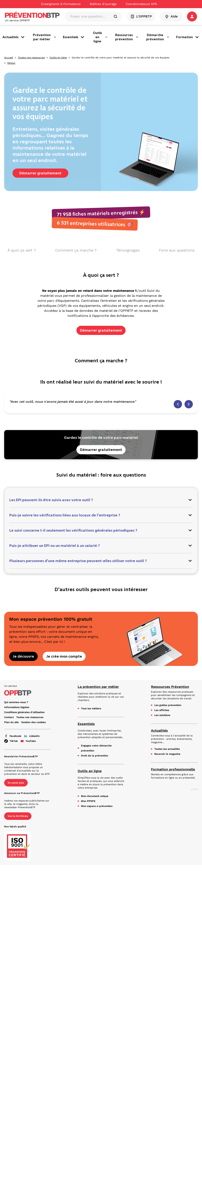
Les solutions (162, 715)
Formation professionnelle (173, 769)
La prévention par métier (98, 687)
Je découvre (23, 656)
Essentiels (74, 37)
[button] (192, 16)
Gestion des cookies (33, 722)
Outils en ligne (100, 37)
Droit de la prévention (94, 755)
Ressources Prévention (170, 687)
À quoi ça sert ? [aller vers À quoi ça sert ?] (21, 250)
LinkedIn (32, 736)
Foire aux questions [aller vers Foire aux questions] (177, 250)
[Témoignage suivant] (189, 404)
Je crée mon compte (64, 656)
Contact (9, 717)
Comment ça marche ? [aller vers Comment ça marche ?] (76, 250)
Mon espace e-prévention (96, 806)
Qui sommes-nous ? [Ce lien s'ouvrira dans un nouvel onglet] (16, 702)
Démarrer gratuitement (40, 173)
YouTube (28, 741)
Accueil (8, 57)
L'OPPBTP (141, 16)
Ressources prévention (126, 37)
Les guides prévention (167, 705)
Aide (171, 16)
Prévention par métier (44, 37)
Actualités (13, 37)
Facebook (12, 736)
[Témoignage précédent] (178, 404)
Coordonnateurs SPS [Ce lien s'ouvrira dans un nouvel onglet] (141, 4)
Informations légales (16, 707)
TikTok (11, 741)
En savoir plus (16, 783)
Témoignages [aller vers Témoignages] (128, 250)
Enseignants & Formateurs (61, 4)
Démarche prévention (158, 37)
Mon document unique (94, 796)
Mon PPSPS (88, 801)
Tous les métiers (91, 708)
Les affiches (161, 710)
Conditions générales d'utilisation (24, 712)
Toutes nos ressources (31, 57)
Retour (11, 63)
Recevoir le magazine (167, 753)
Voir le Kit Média (18, 816)
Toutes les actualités (167, 748)
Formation (188, 37)
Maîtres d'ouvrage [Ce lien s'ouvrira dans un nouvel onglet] (103, 4)
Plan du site (11, 722)
